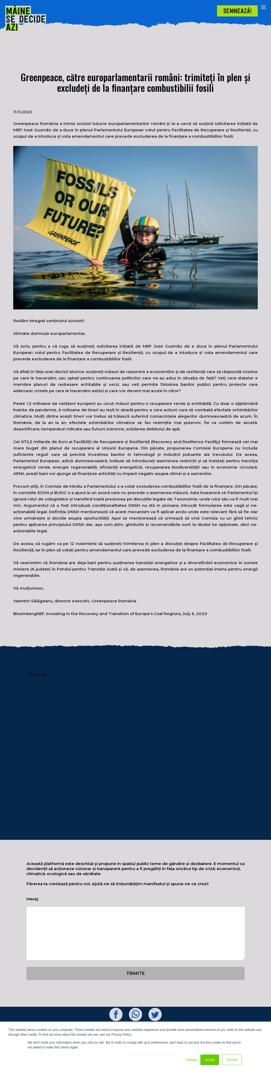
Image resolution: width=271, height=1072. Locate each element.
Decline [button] (232, 1060)
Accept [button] (210, 1060)
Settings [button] (191, 1060)
